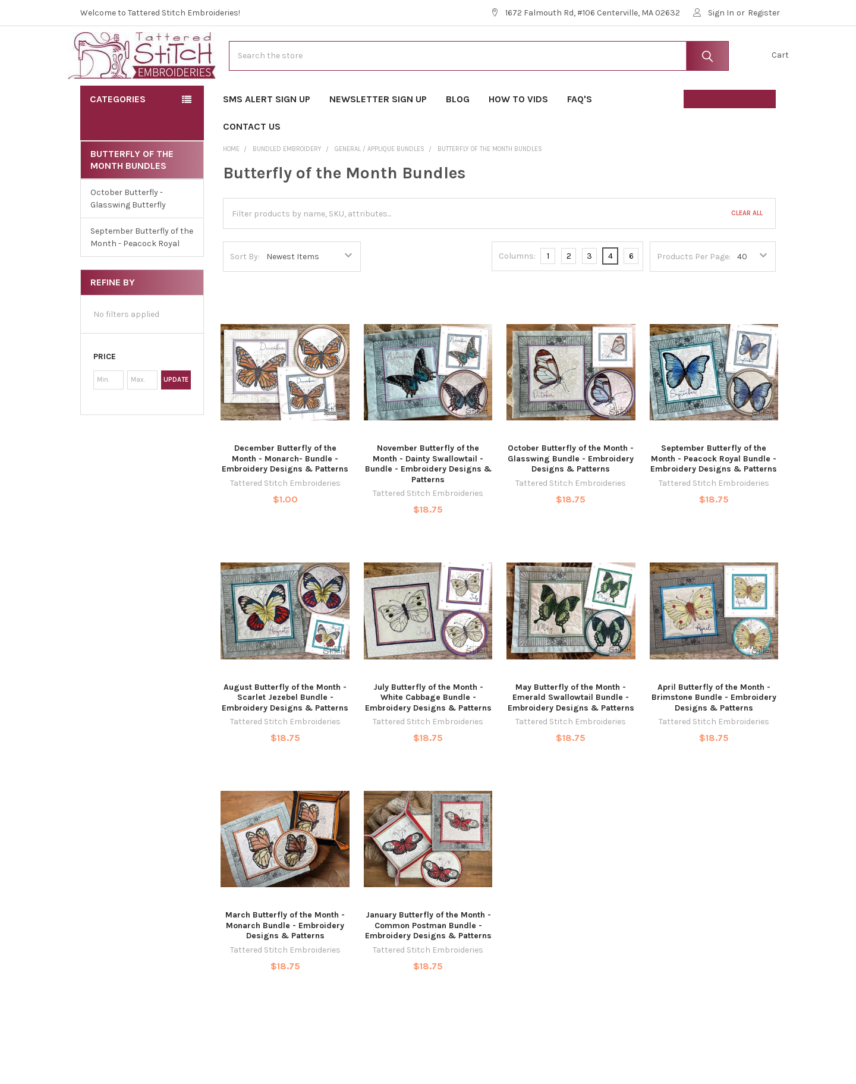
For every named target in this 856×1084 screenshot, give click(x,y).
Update (175, 418)
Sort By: (245, 295)
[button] (142, 395)
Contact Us (252, 164)
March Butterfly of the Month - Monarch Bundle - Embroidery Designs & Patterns (285, 963)
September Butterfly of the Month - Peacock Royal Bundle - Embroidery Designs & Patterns (713, 496)
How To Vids (518, 137)
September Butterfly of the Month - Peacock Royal (141, 275)
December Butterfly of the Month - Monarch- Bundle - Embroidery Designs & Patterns (285, 496)
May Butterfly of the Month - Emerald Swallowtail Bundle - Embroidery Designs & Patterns (571, 735)
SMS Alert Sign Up (266, 137)
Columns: (517, 294)
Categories (118, 137)
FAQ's (583, 137)
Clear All (747, 251)
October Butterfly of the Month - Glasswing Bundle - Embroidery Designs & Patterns (571, 496)
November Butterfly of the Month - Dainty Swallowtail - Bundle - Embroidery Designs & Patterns (428, 502)
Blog (458, 137)
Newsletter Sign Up (378, 137)
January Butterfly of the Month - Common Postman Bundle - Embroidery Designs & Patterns (428, 963)
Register (764, 13)
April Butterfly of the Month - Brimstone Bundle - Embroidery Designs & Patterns (714, 735)
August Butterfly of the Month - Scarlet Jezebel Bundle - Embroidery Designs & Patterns (285, 735)
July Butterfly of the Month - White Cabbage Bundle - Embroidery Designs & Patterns (428, 735)
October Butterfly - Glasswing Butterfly (128, 236)
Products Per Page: (694, 295)
